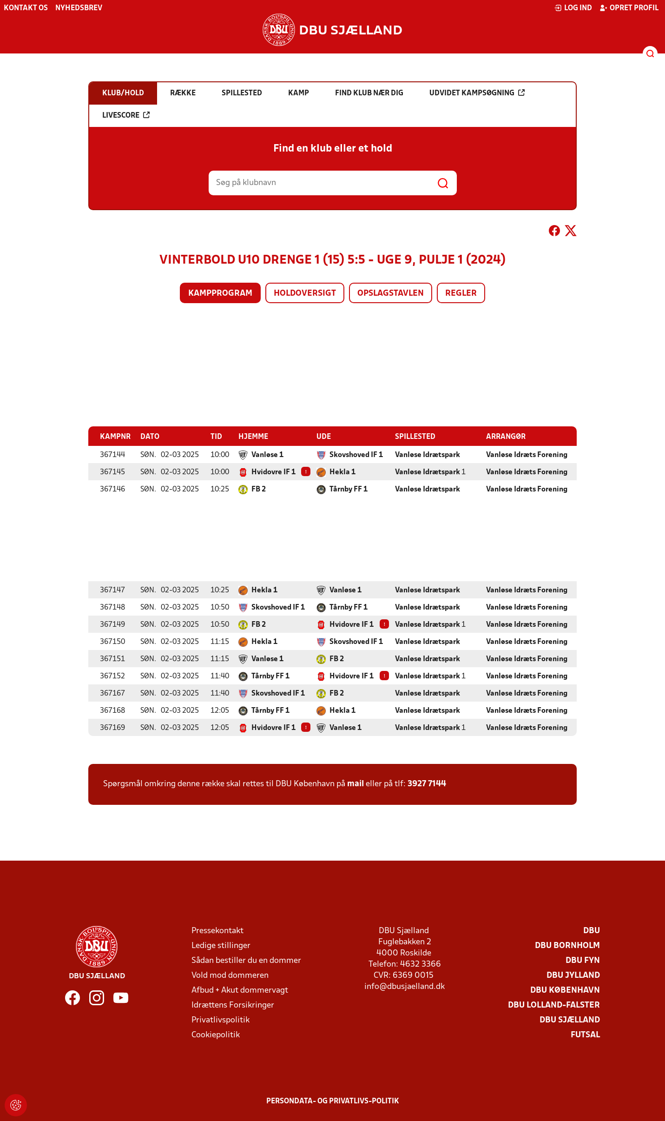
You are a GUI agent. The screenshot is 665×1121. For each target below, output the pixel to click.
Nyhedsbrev (78, 8)
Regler (461, 294)
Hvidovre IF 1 (273, 472)
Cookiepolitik (215, 1035)
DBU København (565, 990)
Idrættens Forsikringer (232, 1005)
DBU (591, 931)
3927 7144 (427, 784)
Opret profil (628, 8)
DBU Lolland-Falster (554, 1005)
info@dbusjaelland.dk (404, 986)
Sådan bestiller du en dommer (246, 960)
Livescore (126, 115)
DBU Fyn (583, 960)
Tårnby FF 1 (348, 489)
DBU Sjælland (570, 1020)
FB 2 (258, 489)
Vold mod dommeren (230, 975)
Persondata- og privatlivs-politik (332, 1101)
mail (355, 784)
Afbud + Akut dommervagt (239, 990)
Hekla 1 (342, 472)
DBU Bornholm (567, 945)
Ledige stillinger (220, 945)
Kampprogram (220, 294)
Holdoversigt (305, 294)
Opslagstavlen (390, 294)
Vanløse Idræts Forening (526, 454)
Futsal (585, 1035)
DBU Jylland (573, 975)
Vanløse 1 (267, 454)
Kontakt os (26, 8)
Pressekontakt (217, 931)
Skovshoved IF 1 (356, 454)
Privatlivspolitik (220, 1020)
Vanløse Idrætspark (427, 454)
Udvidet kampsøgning (477, 93)
